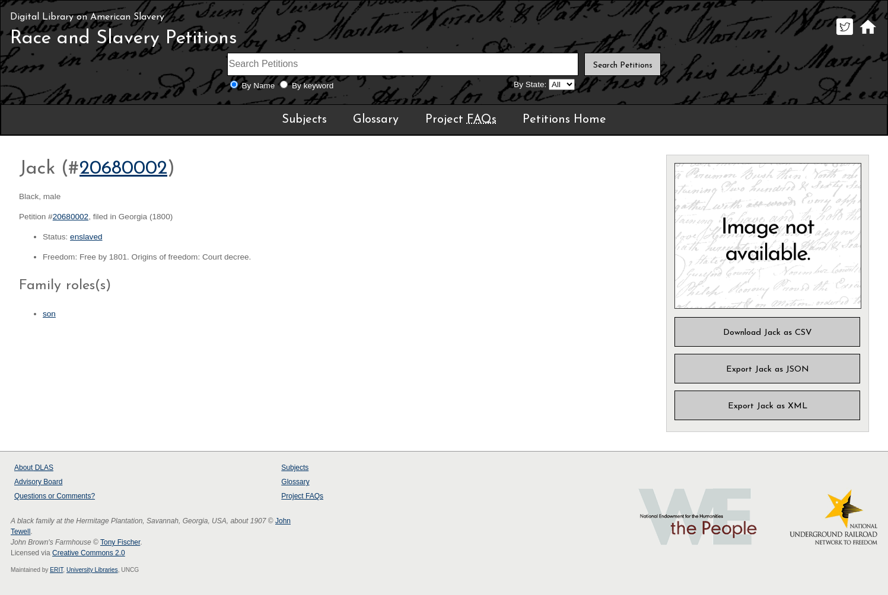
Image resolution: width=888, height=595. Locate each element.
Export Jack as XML (767, 406)
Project (460, 120)
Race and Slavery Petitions (123, 38)
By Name (258, 85)
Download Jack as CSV (767, 332)
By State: (530, 84)
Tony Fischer (120, 542)
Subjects (304, 120)
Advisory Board (38, 482)
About (33, 467)
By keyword (312, 85)
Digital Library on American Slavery (87, 17)
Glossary (376, 120)
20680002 (123, 168)
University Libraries (92, 570)
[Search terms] (402, 64)
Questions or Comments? (54, 496)
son (49, 313)
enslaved (86, 236)
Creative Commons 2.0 (88, 553)
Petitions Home (564, 120)
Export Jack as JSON (767, 369)
